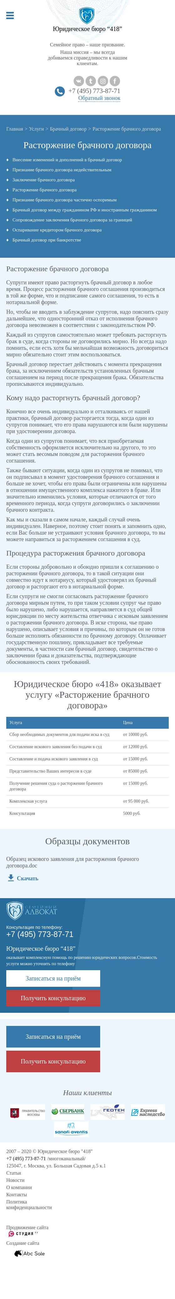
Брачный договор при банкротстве (47, 239)
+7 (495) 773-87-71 (95, 91)
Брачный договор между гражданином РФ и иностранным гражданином (85, 209)
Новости (15, 1180)
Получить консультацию (53, 998)
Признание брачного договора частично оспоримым (64, 199)
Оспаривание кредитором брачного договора (57, 229)
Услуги (36, 129)
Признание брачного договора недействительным (62, 169)
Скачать (27, 878)
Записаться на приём (53, 978)
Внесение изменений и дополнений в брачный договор (67, 159)
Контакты (16, 1194)
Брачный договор (68, 129)
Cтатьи (13, 1173)
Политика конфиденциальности (29, 1204)
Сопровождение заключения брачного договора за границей (72, 219)
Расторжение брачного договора (45, 189)
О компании (19, 1187)
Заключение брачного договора (44, 179)
